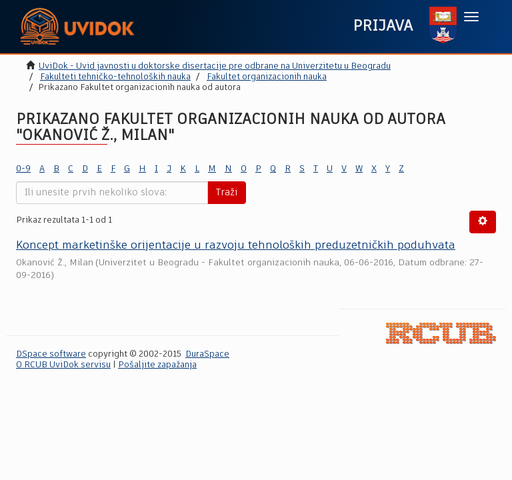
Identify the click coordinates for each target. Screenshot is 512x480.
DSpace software (51, 354)
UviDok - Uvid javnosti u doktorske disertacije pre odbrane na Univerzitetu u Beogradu (215, 66)
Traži (226, 192)
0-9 (23, 169)
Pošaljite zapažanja (157, 365)
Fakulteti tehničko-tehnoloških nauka (115, 77)
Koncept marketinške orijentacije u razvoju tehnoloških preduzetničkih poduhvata (235, 245)
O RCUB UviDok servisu (63, 365)
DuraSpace (207, 354)
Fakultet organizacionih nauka (267, 77)
